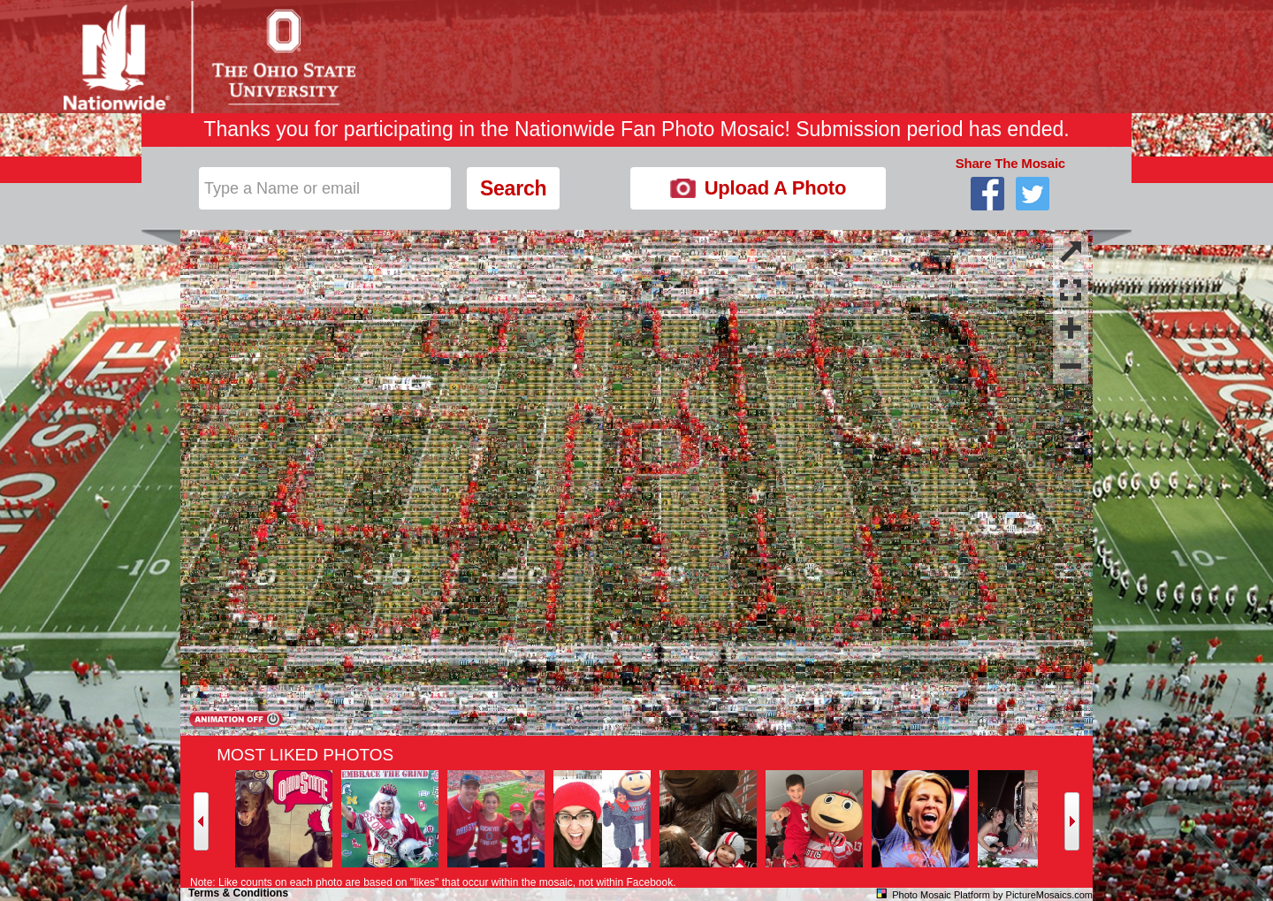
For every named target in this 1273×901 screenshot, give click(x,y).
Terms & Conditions (238, 893)
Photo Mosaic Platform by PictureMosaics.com (992, 895)
